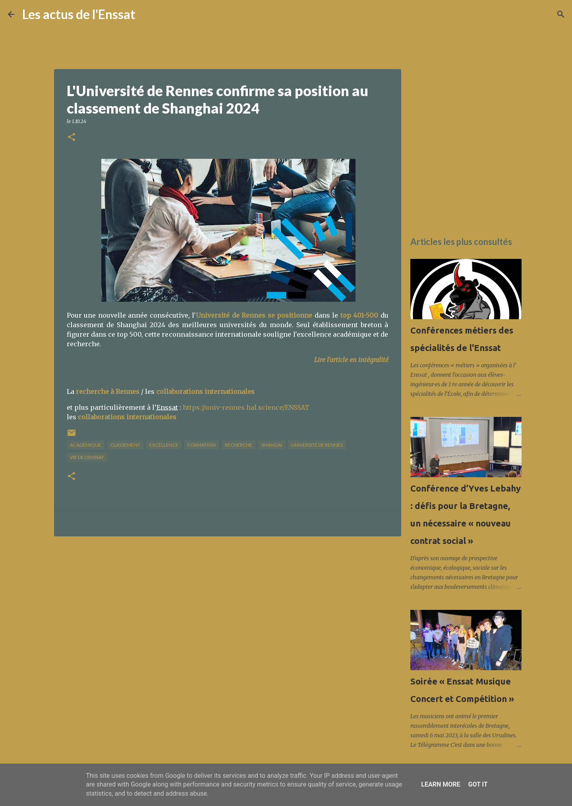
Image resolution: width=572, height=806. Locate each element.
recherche (238, 445)
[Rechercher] (146, 14)
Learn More (440, 784)
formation (201, 445)
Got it (477, 784)
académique (85, 445)
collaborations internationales (205, 391)
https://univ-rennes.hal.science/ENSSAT (246, 407)
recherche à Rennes (107, 391)
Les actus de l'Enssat (78, 14)
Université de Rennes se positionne (254, 315)
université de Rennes (317, 445)
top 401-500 (359, 315)
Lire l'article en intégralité (351, 360)
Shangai (271, 445)
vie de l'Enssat (87, 457)
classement (125, 445)
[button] (71, 137)
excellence (163, 445)
